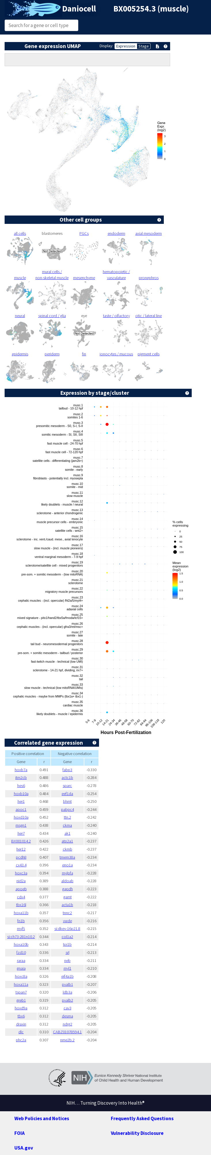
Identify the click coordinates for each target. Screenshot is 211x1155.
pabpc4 (67, 809)
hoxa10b (21, 944)
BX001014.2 (21, 841)
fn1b (21, 920)
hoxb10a (21, 793)
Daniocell (79, 8)
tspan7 (21, 992)
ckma (67, 825)
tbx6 (21, 1016)
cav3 (67, 1008)
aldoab (67, 880)
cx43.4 (21, 865)
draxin (21, 1024)
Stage (143, 46)
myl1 (67, 968)
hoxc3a (21, 873)
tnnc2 (67, 912)
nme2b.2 (67, 1039)
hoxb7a (21, 769)
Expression (125, 46)
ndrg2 (67, 1024)
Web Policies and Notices (41, 1118)
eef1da (67, 793)
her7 (21, 833)
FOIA (19, 1133)
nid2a (21, 880)
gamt (67, 896)
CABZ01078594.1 (67, 1031)
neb (67, 960)
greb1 (21, 1000)
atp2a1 (67, 841)
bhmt (67, 801)
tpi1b (67, 944)
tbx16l (21, 904)
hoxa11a (21, 984)
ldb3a (67, 992)
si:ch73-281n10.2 (21, 936)
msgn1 (21, 825)
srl (67, 952)
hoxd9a (21, 1008)
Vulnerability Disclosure (137, 1133)
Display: (106, 45)
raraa (21, 960)
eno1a (67, 865)
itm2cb (21, 777)
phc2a (21, 1039)
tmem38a (67, 857)
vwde (67, 920)
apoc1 (21, 809)
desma (67, 1016)
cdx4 (21, 896)
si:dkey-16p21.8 (67, 928)
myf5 (21, 928)
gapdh (67, 888)
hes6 (21, 785)
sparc (67, 785)
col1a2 (67, 936)
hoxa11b (21, 912)
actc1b (67, 777)
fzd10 (21, 952)
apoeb (21, 888)
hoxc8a (21, 976)
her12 (21, 849)
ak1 (67, 833)
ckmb (67, 849)
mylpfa (67, 873)
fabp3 (67, 769)
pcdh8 (21, 857)
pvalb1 (67, 984)
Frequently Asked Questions (142, 1118)
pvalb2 (67, 1000)
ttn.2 (67, 817)
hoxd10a (21, 817)
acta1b (67, 904)
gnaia (21, 968)
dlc (21, 1031)
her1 (21, 801)
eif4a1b (67, 976)
